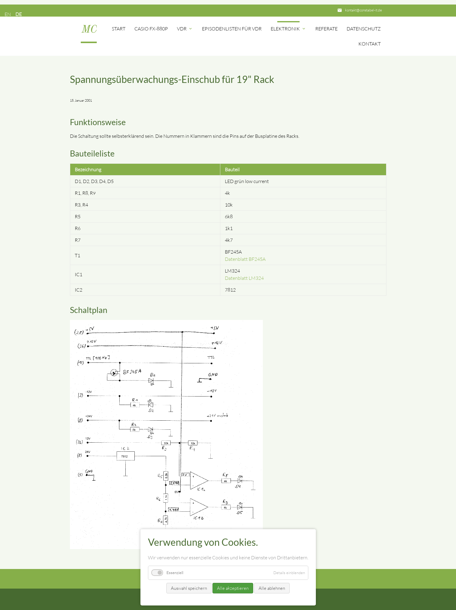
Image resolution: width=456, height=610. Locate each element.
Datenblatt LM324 (244, 278)
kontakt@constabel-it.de (363, 10)
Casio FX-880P (151, 29)
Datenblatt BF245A (245, 259)
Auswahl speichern (189, 588)
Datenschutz (364, 29)
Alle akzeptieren (233, 588)
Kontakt (369, 44)
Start (118, 29)
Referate (326, 29)
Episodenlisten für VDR (232, 29)
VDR (185, 28)
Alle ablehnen (272, 588)
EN (8, 14)
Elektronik (288, 28)
